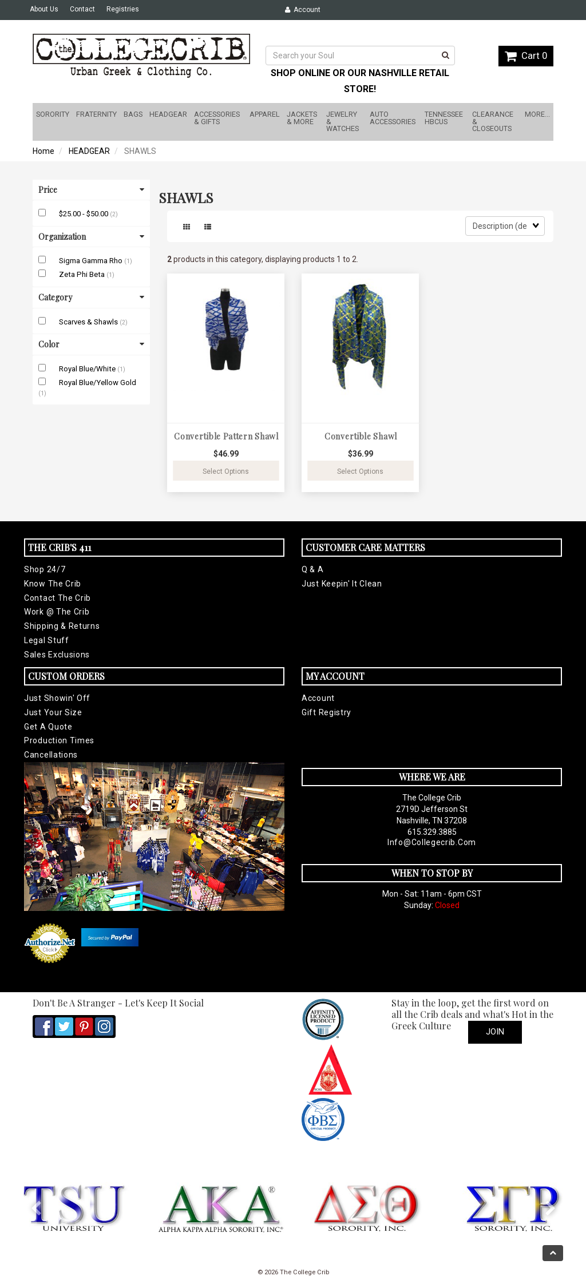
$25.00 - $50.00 (84, 213)
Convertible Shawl (360, 436)
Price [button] (91, 189)
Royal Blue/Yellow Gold (97, 382)
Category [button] (91, 297)
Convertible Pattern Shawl (226, 436)
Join (495, 1032)
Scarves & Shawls (89, 322)
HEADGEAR (89, 151)
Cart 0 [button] (526, 55)
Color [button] (91, 344)
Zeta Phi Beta (82, 274)
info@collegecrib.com (431, 842)
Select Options (226, 471)
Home (43, 151)
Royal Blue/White (88, 368)
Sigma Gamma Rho (91, 260)
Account (302, 10)
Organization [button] (91, 236)
